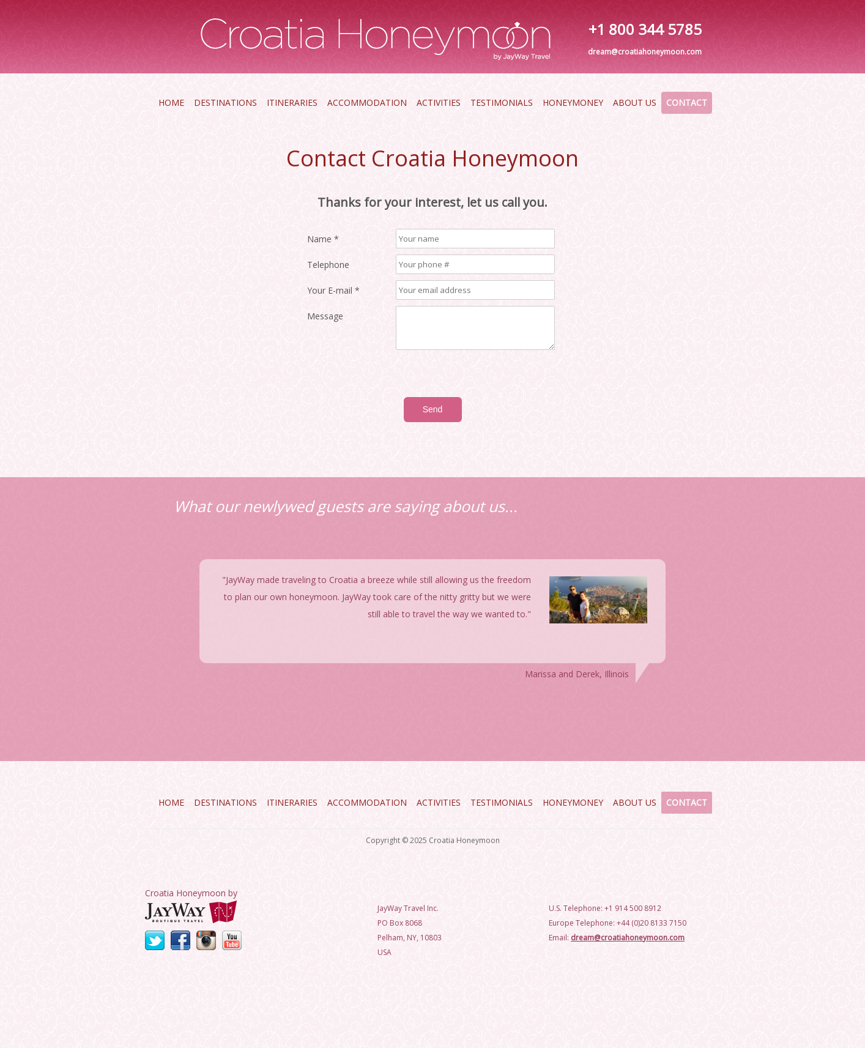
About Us (634, 102)
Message (325, 316)
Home (171, 102)
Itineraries (292, 102)
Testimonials (501, 102)
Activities (439, 102)
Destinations (225, 102)
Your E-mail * (333, 290)
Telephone (328, 265)
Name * (323, 239)
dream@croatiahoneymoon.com (645, 51)
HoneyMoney (573, 102)
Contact (686, 102)
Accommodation (367, 102)
